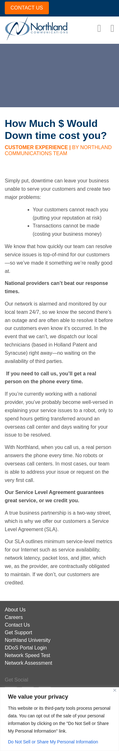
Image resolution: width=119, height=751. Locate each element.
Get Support (18, 632)
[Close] (114, 690)
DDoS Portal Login (26, 647)
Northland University (27, 640)
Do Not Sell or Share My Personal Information (53, 741)
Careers (14, 617)
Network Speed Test (27, 655)
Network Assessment (28, 663)
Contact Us (17, 625)
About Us (15, 609)
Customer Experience (36, 147)
